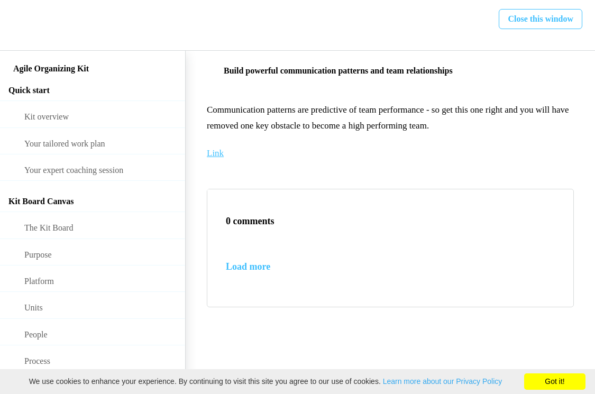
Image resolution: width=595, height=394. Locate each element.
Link (215, 153)
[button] (19, 25)
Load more (248, 266)
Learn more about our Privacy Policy (442, 381)
